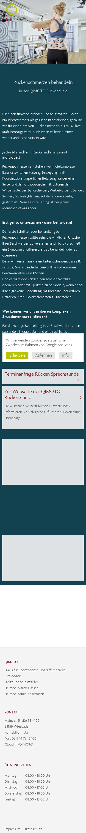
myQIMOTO (24, 744)
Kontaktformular (17, 732)
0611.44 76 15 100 (24, 738)
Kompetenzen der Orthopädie (27, 71)
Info (65, 355)
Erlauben (17, 355)
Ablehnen (43, 355)
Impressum (12, 829)
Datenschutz (33, 829)
